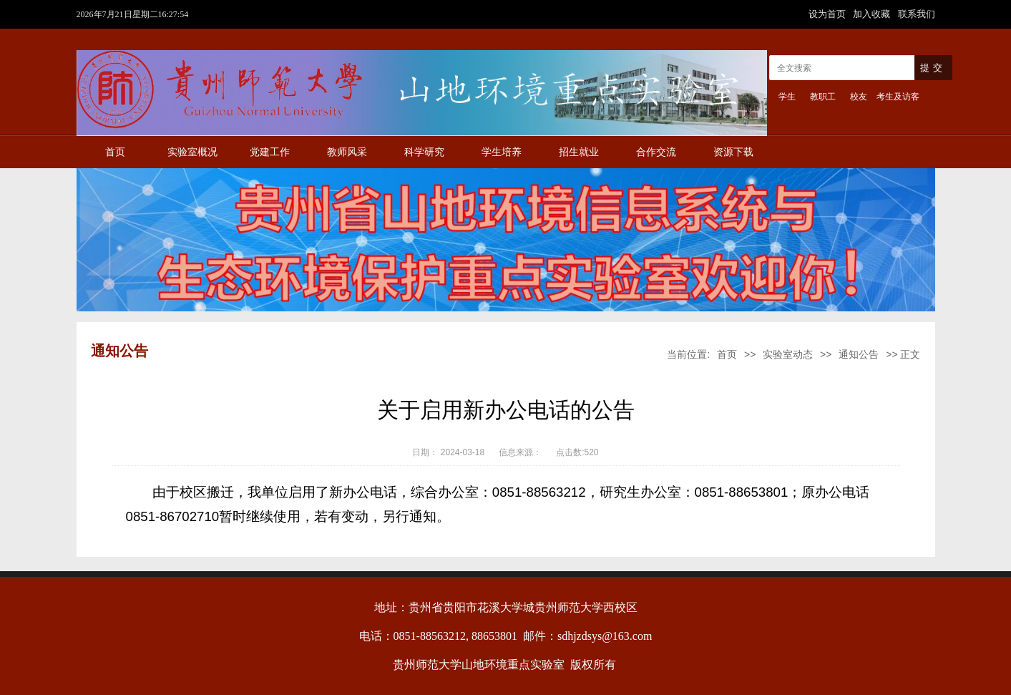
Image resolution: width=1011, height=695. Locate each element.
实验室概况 (192, 152)
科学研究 (424, 152)
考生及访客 (897, 97)
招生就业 (579, 152)
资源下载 (733, 152)
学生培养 (502, 152)
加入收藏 (873, 14)
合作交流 (656, 152)
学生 (787, 97)
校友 (858, 97)
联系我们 (916, 14)
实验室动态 (788, 354)
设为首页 (829, 14)
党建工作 (270, 152)
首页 (115, 152)
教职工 (823, 97)
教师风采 (347, 152)
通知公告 (859, 354)
